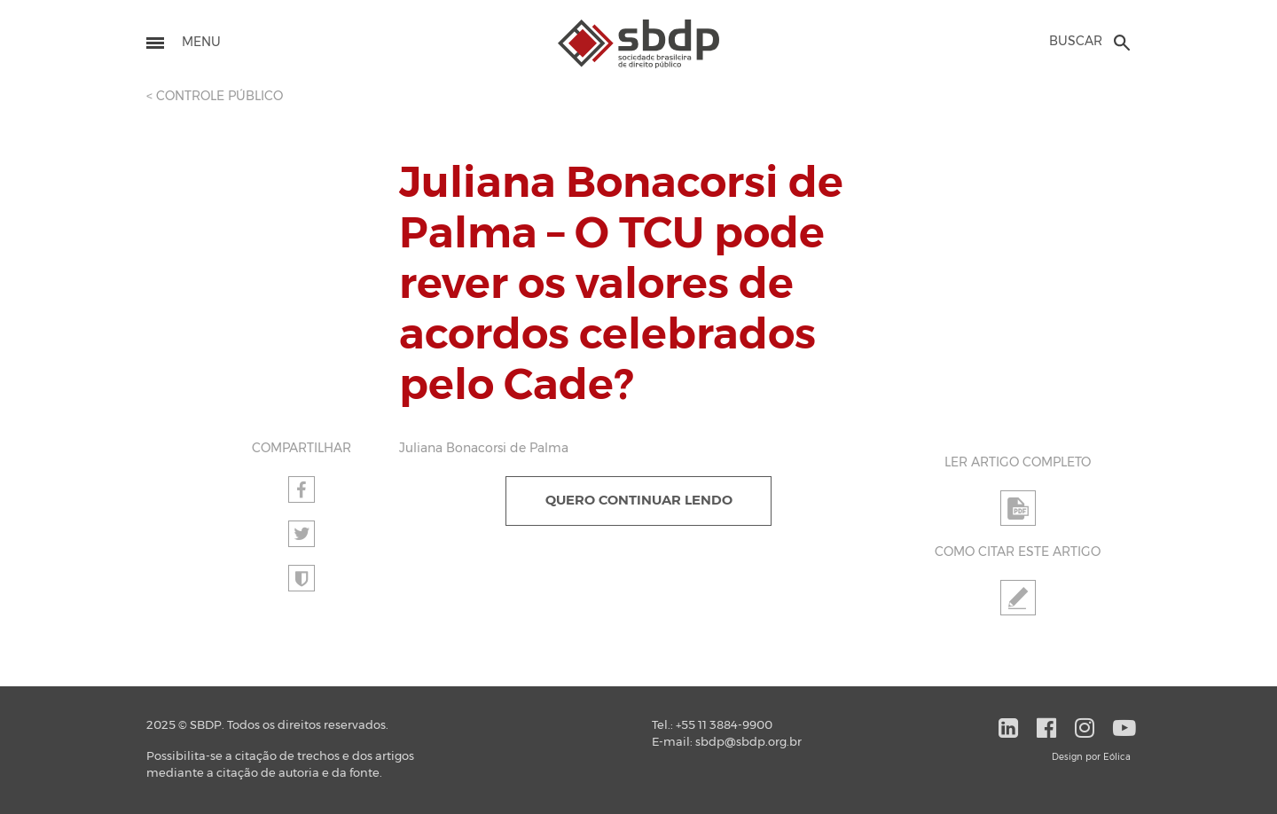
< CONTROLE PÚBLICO (214, 96)
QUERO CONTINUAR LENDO (639, 500)
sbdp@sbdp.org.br (748, 742)
